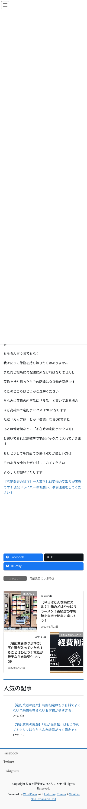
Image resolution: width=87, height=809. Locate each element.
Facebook (10, 753)
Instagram (11, 770)
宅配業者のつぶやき (42, 578)
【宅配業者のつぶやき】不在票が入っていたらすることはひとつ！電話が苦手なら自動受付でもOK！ (25, 652)
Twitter (8, 761)
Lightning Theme (55, 794)
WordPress (30, 794)
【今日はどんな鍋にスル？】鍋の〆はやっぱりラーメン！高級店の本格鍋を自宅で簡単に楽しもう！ (59, 611)
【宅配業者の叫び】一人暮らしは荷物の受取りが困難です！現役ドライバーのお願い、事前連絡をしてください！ (42, 487)
